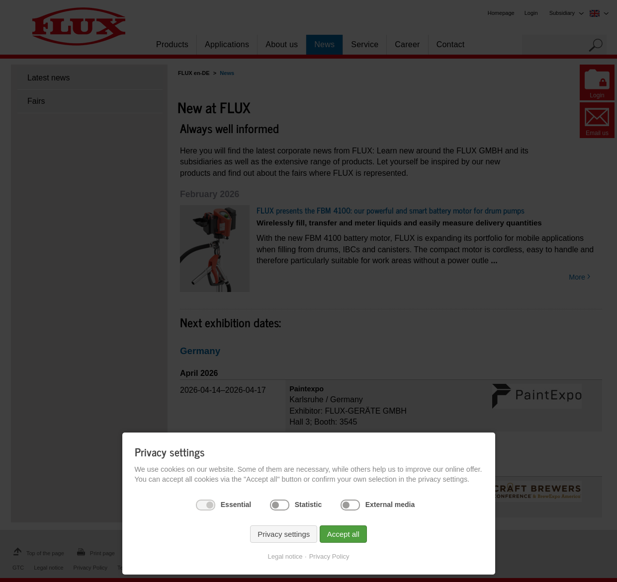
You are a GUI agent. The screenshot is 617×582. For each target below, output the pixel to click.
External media (390, 505)
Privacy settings (284, 534)
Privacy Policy (329, 556)
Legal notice (284, 556)
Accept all (343, 534)
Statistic (308, 505)
